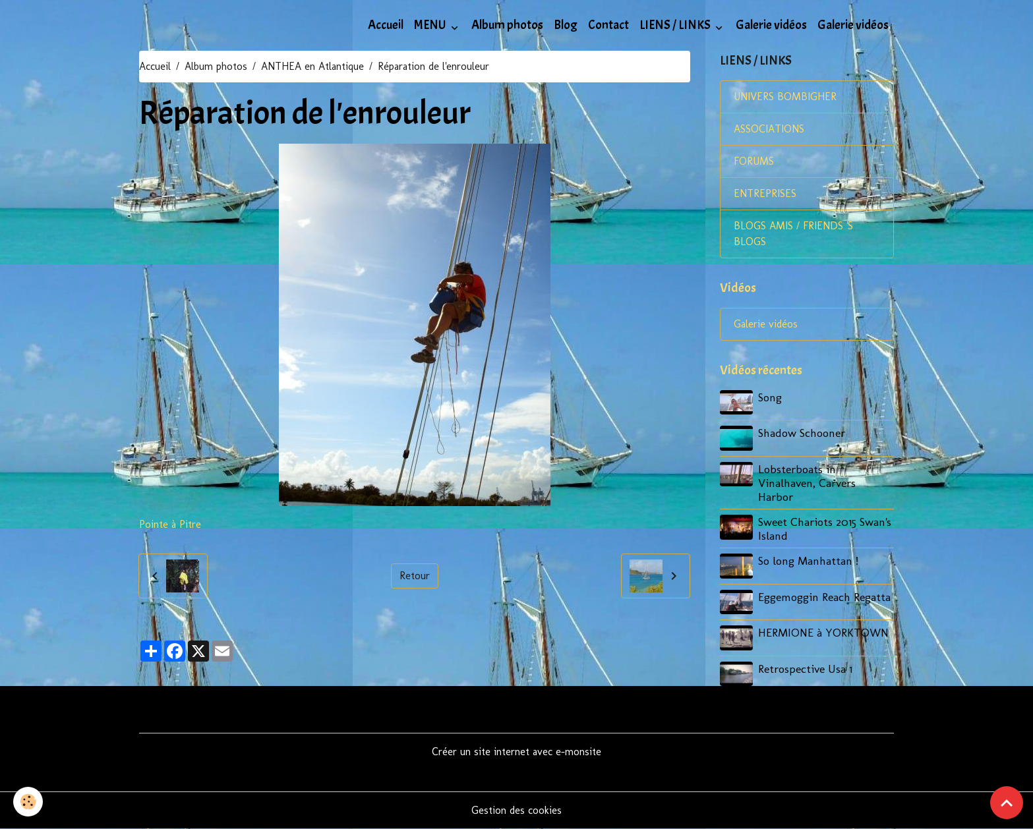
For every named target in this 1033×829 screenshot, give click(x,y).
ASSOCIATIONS (769, 129)
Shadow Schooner (801, 433)
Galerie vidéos (771, 25)
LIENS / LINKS (676, 25)
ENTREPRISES (765, 193)
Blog (565, 25)
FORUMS (754, 161)
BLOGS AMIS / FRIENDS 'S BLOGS (793, 233)
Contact (608, 25)
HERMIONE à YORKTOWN (823, 632)
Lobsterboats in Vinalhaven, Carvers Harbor (807, 482)
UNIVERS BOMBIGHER (785, 96)
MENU (431, 25)
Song (770, 397)
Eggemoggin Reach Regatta (824, 597)
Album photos (507, 25)
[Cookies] (28, 801)
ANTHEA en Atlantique (312, 66)
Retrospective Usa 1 (805, 668)
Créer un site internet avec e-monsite (516, 751)
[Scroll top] (1006, 802)
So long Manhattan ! (808, 560)
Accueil (385, 25)
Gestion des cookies (516, 810)
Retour (414, 575)
